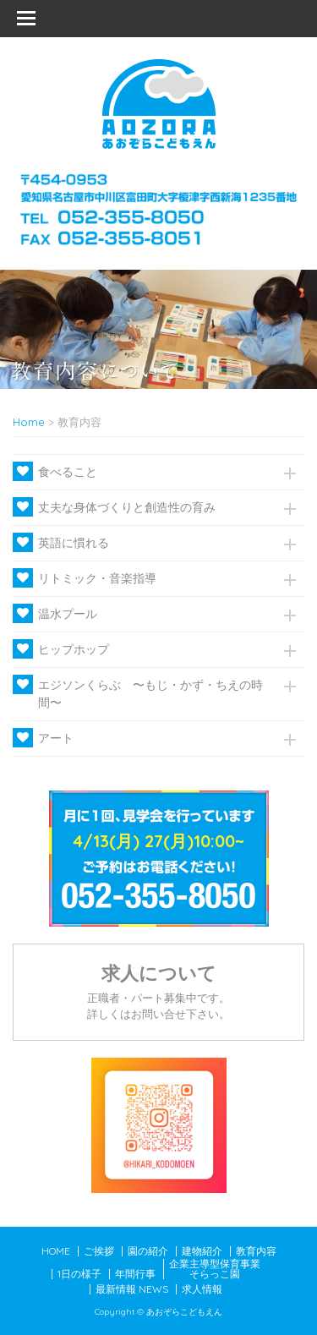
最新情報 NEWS (132, 1289)
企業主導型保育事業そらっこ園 (214, 1268)
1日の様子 (79, 1273)
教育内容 (256, 1251)
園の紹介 (148, 1251)
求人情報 (202, 1289)
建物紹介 (202, 1251)
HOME (55, 1251)
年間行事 (135, 1273)
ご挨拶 (99, 1251)
